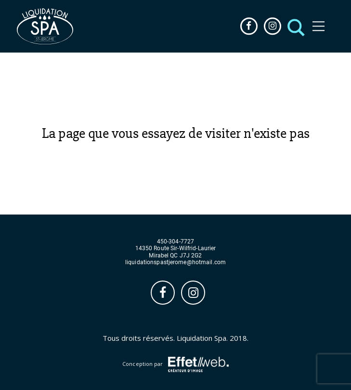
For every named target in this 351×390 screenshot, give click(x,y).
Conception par (175, 364)
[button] (293, 26)
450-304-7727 (175, 242)
